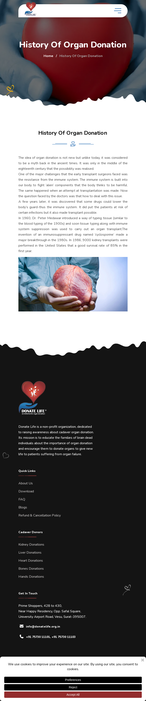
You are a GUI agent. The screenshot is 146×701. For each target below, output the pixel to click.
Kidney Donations (31, 544)
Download (26, 491)
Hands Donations (31, 576)
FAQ (21, 499)
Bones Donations (31, 568)
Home (48, 56)
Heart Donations (30, 560)
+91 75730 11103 (64, 637)
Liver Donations (29, 552)
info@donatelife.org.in (43, 627)
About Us (25, 483)
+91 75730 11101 (38, 637)
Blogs (22, 507)
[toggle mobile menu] (117, 10)
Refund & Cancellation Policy (39, 515)
